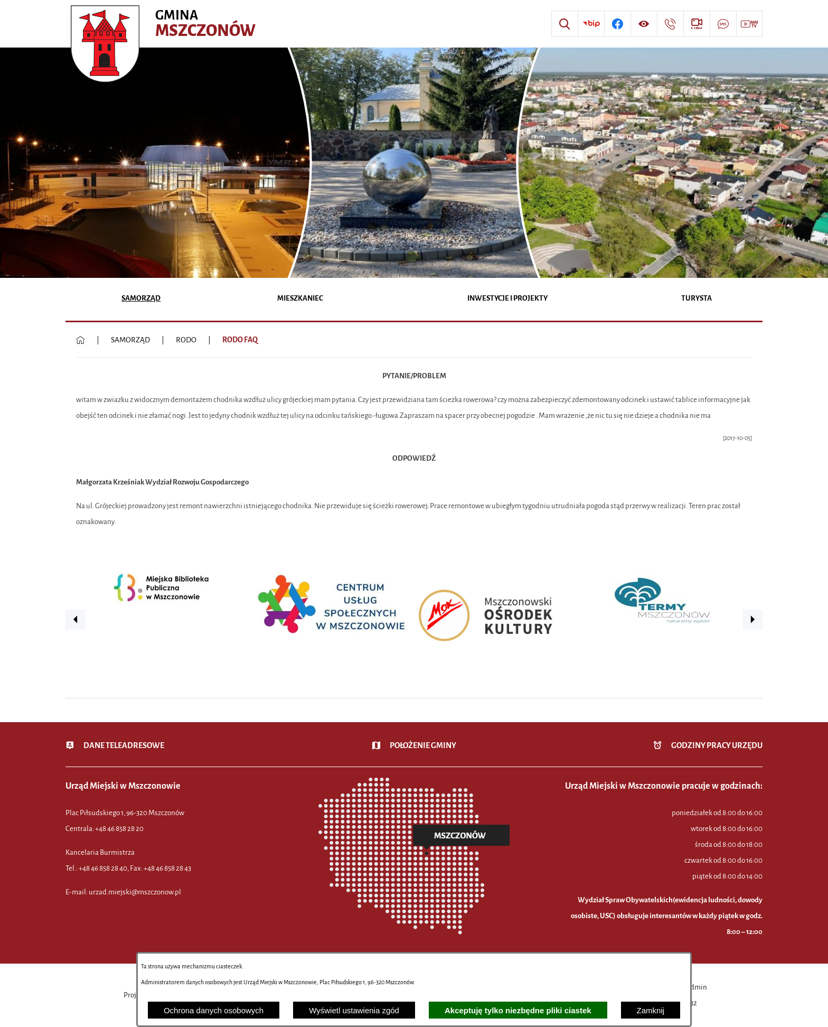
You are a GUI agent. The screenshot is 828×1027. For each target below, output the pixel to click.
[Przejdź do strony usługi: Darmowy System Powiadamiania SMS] (723, 24)
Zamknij (651, 1010)
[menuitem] (141, 299)
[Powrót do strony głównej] (80, 340)
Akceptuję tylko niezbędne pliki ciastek (518, 1010)
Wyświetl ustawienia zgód (354, 1010)
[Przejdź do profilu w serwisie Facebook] (617, 24)
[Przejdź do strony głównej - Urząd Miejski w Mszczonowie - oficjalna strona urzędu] (164, 24)
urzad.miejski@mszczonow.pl (135, 892)
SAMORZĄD (130, 340)
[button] (75, 620)
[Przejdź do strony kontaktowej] (670, 24)
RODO (186, 340)
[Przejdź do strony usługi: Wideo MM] (749, 24)
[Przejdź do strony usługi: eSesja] (696, 24)
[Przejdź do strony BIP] (591, 24)
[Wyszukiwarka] (564, 24)
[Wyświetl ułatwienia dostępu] (644, 24)
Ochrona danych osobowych (214, 1010)
